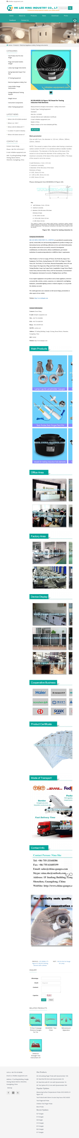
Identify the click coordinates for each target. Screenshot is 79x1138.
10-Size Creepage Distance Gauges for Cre (36, 1030)
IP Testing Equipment (14, 78)
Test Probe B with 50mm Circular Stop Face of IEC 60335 (53, 1097)
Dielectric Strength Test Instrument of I (36, 1056)
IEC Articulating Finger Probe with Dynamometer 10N (52, 1076)
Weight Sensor (12, 98)
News (44, 16)
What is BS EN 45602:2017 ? (16, 127)
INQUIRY (35, 129)
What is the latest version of (16, 134)
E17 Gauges (40, 1132)
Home (11, 16)
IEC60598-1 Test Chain (51, 1029)
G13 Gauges (40, 1123)
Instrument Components (15, 103)
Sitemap (9, 1088)
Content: (35, 987)
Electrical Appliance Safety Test (17, 82)
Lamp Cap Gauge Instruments (17, 68)
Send (43, 1000)
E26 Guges (40, 1120)
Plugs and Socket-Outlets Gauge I (15, 62)
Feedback (12, 20)
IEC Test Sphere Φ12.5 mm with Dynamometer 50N (52, 1085)
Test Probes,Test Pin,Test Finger (15, 56)
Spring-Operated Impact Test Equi (16, 73)
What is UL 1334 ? (13, 123)
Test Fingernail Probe (43, 1100)
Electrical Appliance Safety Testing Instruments (34, 45)
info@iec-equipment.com (15, 1)
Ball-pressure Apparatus (66, 1029)
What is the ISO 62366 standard (17, 119)
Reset (51, 1000)
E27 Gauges (40, 1114)
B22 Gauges (40, 1129)
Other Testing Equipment (15, 107)
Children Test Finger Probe (44, 1104)
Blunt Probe (40, 1107)
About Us (22, 16)
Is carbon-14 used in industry (16, 131)
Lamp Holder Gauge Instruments (14, 87)
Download (54, 16)
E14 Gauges (40, 1117)
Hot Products (42, 1072)
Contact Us (25, 20)
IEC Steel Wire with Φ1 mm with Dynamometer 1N (51, 1082)
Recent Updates (42, 1110)
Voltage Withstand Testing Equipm (16, 93)
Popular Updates (43, 1088)
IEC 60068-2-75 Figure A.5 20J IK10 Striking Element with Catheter (40, 963)
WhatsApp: (34, 978)
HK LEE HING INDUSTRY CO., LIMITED (41, 240)
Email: (36, 983)
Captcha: (35, 995)
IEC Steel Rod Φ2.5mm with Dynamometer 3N (50, 1079)
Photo (66, 16)
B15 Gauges (40, 1126)
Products (34, 16)
